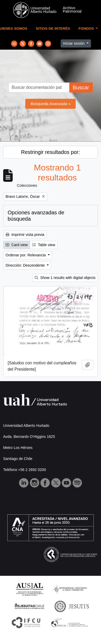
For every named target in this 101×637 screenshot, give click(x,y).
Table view (43, 245)
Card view (17, 245)
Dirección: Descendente (26, 265)
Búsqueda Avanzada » (51, 103)
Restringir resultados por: (50, 152)
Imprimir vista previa (25, 234)
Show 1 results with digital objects (65, 278)
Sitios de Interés (53, 28)
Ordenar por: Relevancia (26, 255)
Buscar (81, 87)
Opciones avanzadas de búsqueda (36, 216)
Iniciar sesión (74, 43)
